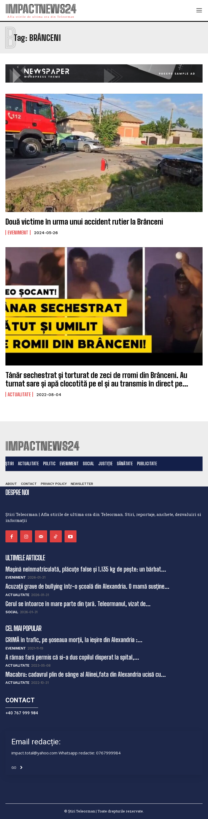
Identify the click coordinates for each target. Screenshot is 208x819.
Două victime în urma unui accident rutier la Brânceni (84, 221)
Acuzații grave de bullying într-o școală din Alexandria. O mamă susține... (87, 586)
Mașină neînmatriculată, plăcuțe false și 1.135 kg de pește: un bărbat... (85, 569)
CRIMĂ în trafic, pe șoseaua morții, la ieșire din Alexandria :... (73, 639)
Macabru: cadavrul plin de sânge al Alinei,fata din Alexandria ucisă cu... (85, 674)
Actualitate (19, 394)
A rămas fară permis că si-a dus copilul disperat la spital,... (72, 657)
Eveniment (18, 232)
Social (11, 612)
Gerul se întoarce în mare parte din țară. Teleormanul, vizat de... (78, 604)
